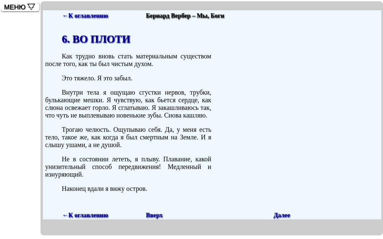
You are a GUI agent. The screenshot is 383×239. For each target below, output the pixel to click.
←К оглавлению (85, 15)
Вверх (154, 214)
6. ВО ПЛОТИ (96, 39)
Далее (281, 214)
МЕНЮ (15, 7)
